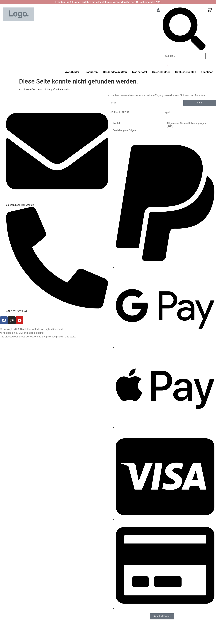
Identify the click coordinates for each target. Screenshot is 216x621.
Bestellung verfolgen (124, 130)
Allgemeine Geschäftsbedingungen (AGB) (186, 125)
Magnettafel (139, 72)
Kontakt (117, 123)
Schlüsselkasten (185, 72)
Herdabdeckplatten (115, 72)
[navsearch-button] (184, 49)
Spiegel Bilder (161, 72)
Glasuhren (91, 72)
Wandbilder (72, 72)
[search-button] (165, 62)
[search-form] (184, 56)
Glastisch (207, 72)
